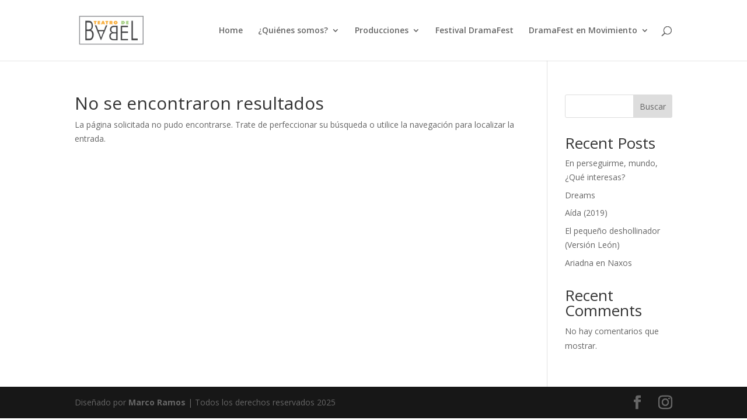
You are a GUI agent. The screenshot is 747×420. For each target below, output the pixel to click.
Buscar (653, 106)
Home (231, 31)
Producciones (382, 31)
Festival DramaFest (474, 31)
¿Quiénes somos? (293, 31)
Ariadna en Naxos (598, 262)
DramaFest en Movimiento (583, 31)
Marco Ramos (157, 402)
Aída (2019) (586, 212)
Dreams (580, 195)
